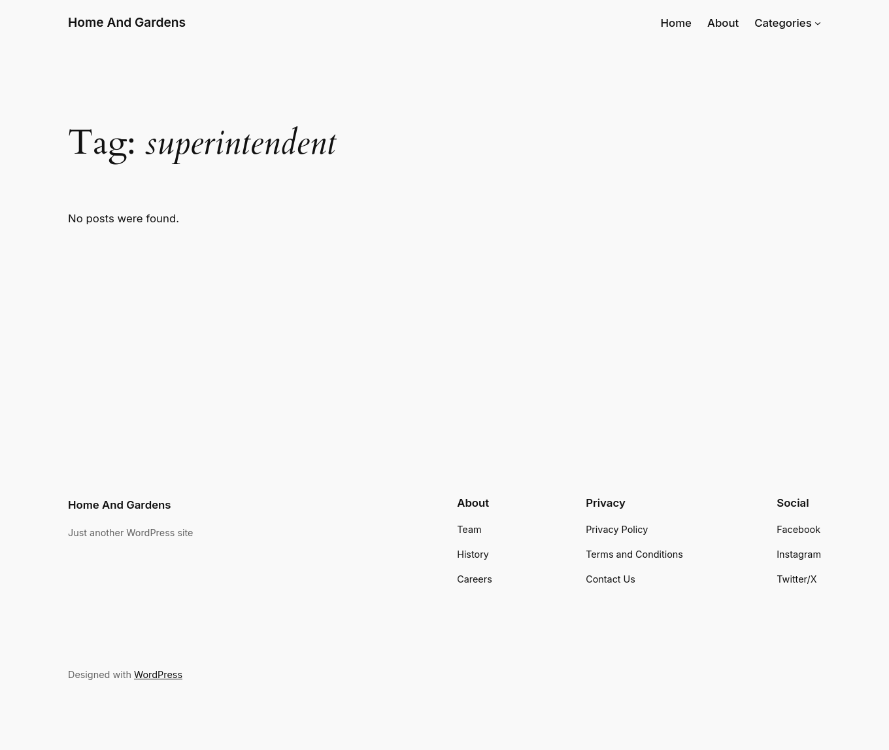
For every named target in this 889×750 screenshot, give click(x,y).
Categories (783, 22)
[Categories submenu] (817, 23)
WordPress (158, 674)
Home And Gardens (127, 22)
